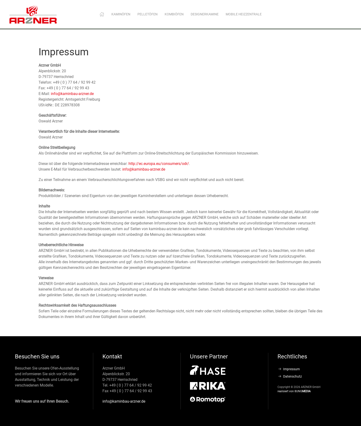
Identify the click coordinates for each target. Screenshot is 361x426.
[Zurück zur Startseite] (33, 14)
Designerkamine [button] (205, 14)
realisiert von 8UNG (294, 391)
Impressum (288, 369)
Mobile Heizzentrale (244, 14)
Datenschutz (289, 376)
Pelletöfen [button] (147, 14)
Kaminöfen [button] (120, 14)
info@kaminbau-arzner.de (72, 93)
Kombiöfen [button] (174, 14)
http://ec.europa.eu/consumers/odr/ (158, 163)
